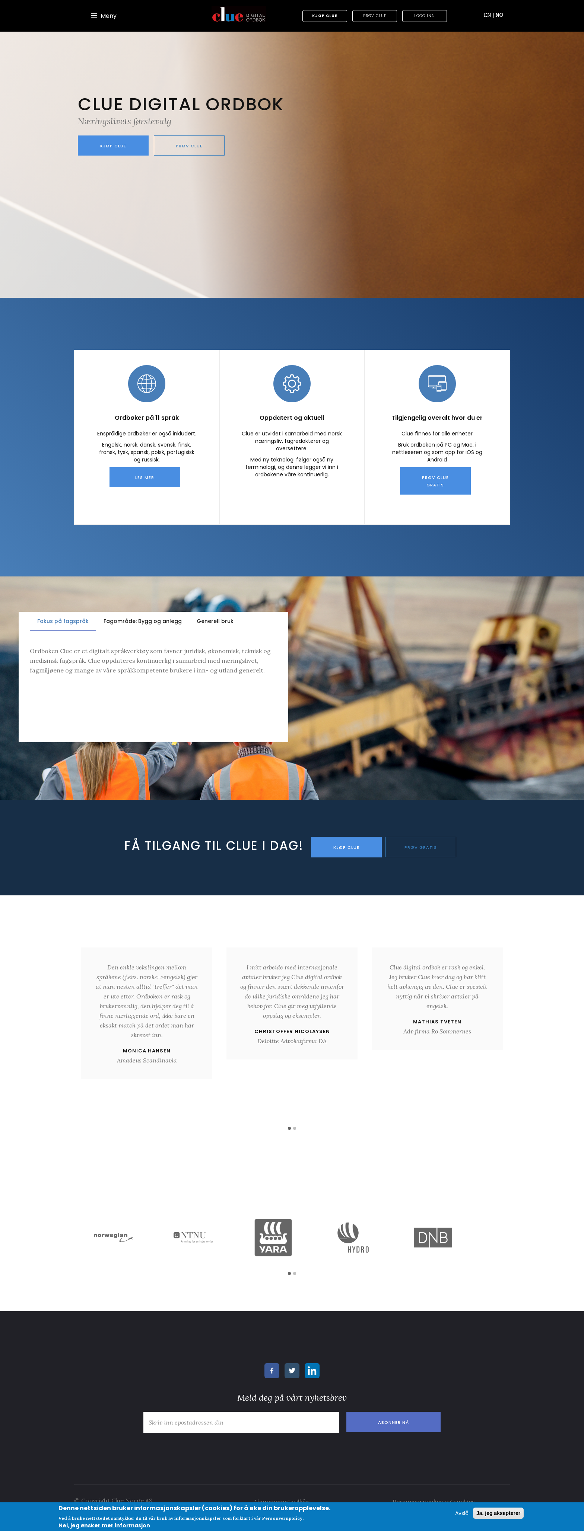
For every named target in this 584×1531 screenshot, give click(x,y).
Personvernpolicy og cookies (434, 1500)
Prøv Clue (374, 16)
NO (499, 15)
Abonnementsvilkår (281, 1500)
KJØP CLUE (346, 847)
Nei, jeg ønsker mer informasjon (104, 1525)
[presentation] (196, 1449)
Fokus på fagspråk (63, 621)
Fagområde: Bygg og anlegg (143, 621)
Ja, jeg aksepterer (498, 1513)
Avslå (462, 1513)
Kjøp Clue (324, 16)
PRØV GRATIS (420, 847)
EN (489, 15)
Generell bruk (215, 621)
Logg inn (424, 16)
